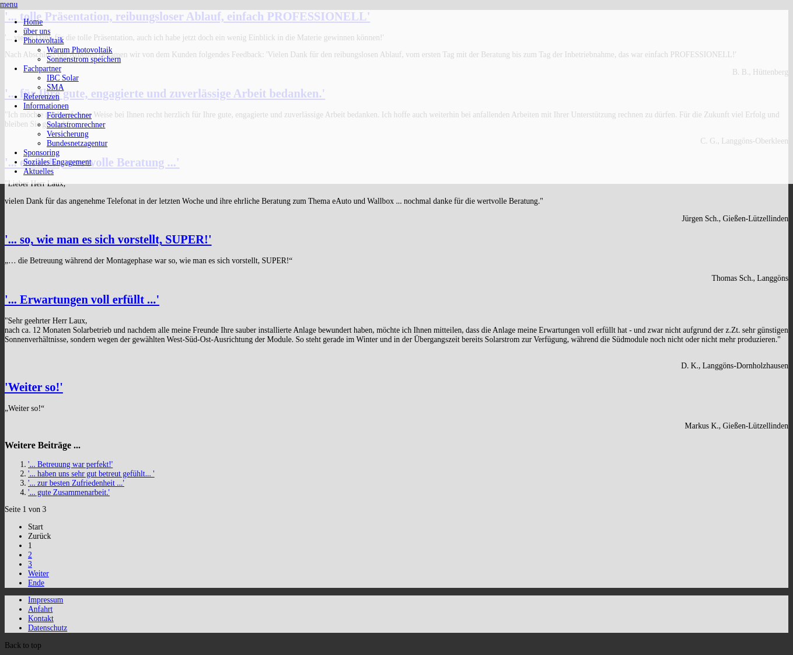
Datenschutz (47, 627)
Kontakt (41, 618)
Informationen (46, 106)
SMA (55, 87)
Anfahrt (40, 609)
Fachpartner (42, 68)
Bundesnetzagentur (77, 143)
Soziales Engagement (57, 162)
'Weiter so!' (34, 387)
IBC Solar (63, 78)
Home (33, 22)
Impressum (45, 599)
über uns (36, 31)
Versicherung (68, 134)
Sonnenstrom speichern (84, 59)
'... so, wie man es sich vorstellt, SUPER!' (108, 239)
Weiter (38, 573)
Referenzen (41, 96)
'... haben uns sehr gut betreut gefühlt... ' (91, 473)
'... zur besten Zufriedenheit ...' (76, 483)
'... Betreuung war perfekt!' (70, 464)
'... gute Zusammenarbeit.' (69, 492)
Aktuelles (38, 171)
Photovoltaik (43, 40)
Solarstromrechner (76, 124)
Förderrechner (69, 115)
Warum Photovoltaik (80, 50)
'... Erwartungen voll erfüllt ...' (82, 299)
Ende (36, 583)
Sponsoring (41, 152)
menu (9, 4)
